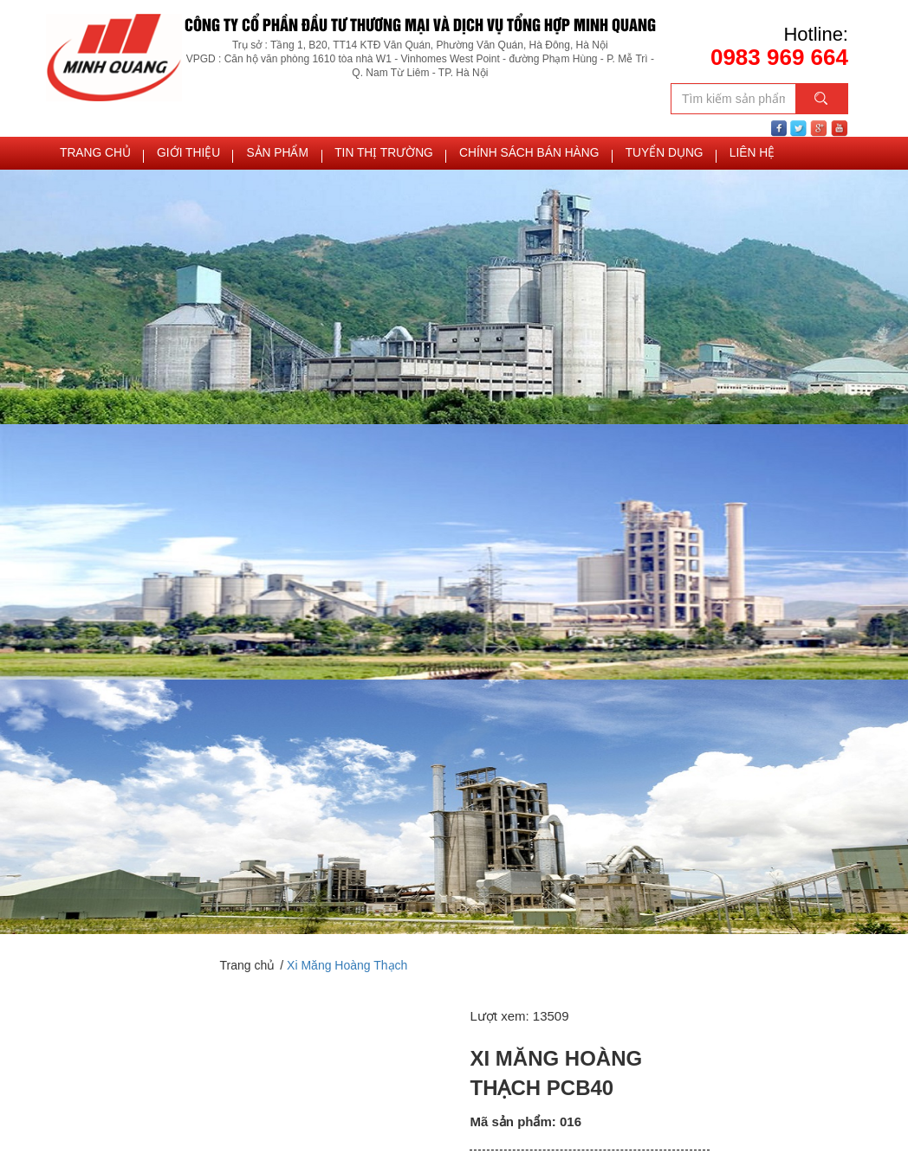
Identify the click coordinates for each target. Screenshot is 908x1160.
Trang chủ (93, 156)
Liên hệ (724, 156)
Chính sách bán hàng (508, 156)
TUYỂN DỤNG (639, 156)
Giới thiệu (183, 156)
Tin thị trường (371, 156)
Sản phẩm (269, 156)
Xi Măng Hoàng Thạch (347, 969)
